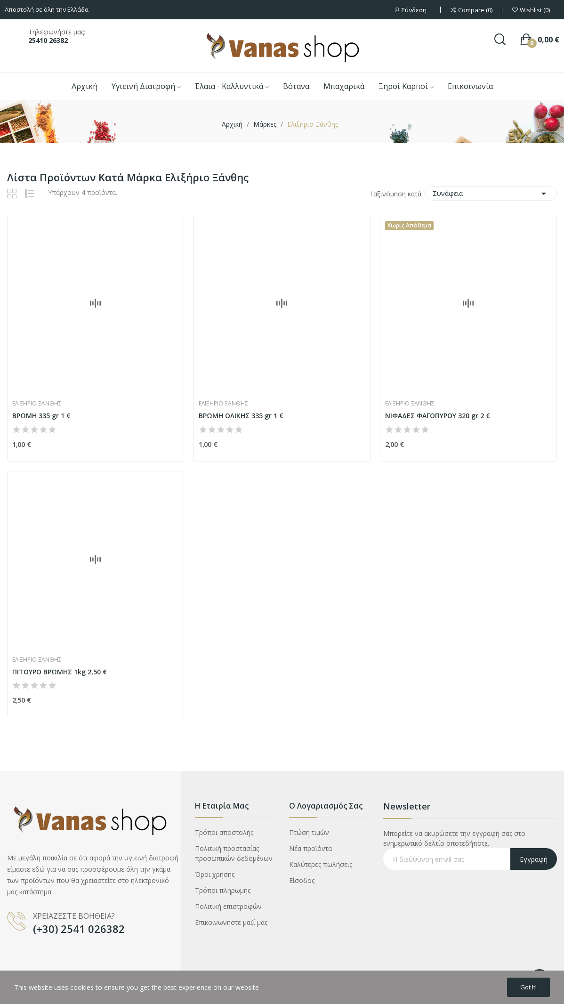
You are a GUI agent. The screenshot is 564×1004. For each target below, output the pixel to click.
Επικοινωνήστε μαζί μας (231, 922)
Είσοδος (301, 880)
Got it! (525, 986)
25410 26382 (48, 40)
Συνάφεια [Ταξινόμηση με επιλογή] (491, 193)
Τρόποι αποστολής (224, 832)
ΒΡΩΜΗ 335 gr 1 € (41, 415)
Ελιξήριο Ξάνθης (37, 403)
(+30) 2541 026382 (79, 929)
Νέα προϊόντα (310, 848)
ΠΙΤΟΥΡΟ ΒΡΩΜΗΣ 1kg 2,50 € (59, 671)
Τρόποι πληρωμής (222, 890)
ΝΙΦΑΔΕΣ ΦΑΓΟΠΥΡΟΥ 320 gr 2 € (437, 415)
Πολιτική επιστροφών (228, 906)
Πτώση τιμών (309, 832)
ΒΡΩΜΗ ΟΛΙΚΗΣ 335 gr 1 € (241, 415)
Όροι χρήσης (214, 874)
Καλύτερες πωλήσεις (320, 864)
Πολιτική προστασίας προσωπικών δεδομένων (234, 853)
